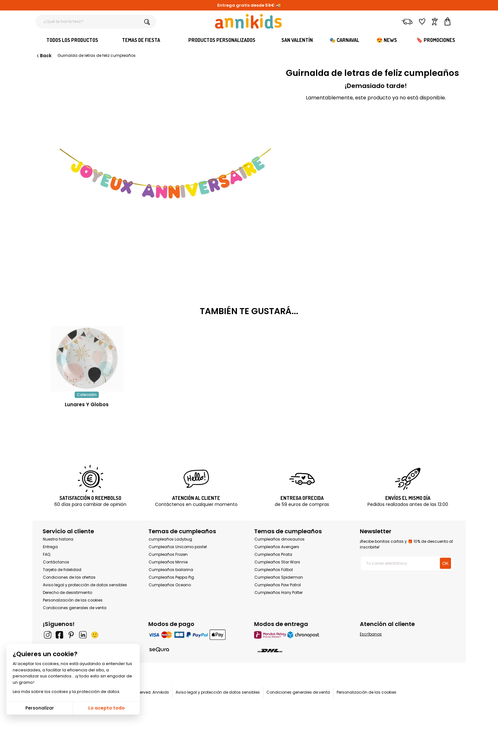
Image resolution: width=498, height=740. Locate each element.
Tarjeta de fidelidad (62, 569)
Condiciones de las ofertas (69, 577)
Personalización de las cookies (73, 600)
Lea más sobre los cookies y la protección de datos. (66, 692)
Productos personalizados (221, 40)
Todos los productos (72, 40)
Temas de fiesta (141, 40)
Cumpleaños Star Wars (277, 562)
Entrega (50, 546)
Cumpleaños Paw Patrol (277, 585)
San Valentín (297, 40)
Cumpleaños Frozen (168, 554)
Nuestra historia (58, 539)
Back (43, 55)
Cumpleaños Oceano (170, 585)
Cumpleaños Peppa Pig (171, 577)
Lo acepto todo (106, 708)
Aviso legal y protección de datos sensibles (85, 585)
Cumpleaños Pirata (273, 554)
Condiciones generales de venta (74, 607)
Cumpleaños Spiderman (278, 577)
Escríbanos (371, 634)
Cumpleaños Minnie (168, 562)
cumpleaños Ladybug (170, 539)
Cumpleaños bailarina (171, 569)
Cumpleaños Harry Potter (278, 592)
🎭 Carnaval (344, 40)
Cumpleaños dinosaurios (279, 539)
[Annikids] (248, 21)
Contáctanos (56, 562)
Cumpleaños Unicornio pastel (178, 546)
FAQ (46, 554)
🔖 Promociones (435, 40)
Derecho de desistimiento (67, 592)
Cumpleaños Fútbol (273, 569)
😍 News (386, 40)
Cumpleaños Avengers (276, 546)
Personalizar (39, 708)
